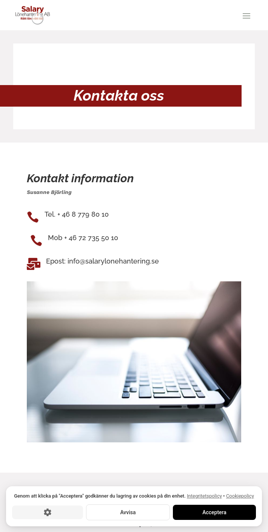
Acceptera (214, 512)
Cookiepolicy (240, 496)
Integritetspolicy (204, 496)
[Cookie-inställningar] (47, 512)
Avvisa (128, 512)
